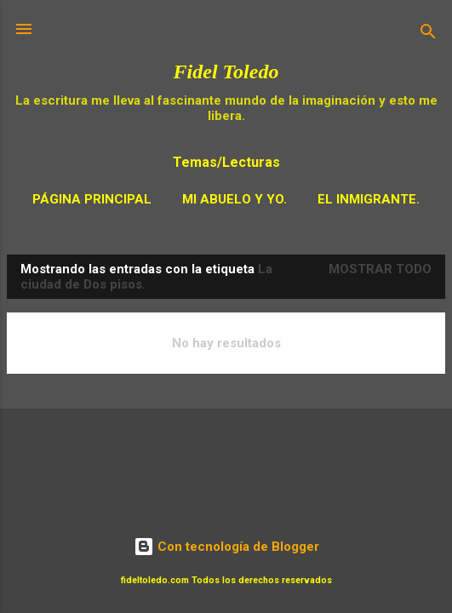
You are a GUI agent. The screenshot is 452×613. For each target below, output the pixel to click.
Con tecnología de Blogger (226, 546)
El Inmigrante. (369, 199)
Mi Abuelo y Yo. (234, 199)
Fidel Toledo (226, 71)
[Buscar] (428, 34)
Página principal (92, 199)
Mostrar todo (380, 269)
